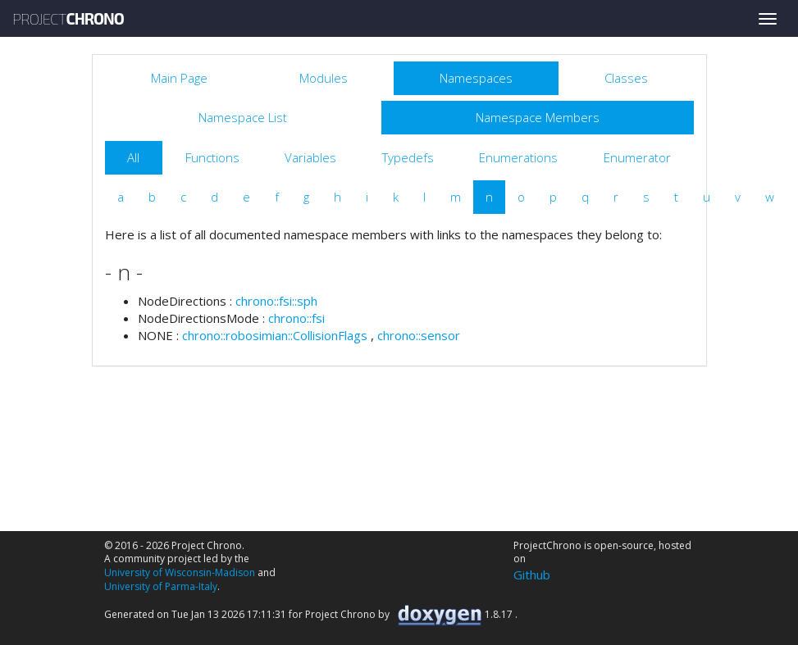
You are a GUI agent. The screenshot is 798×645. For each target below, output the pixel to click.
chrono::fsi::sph (276, 301)
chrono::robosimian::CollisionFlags (274, 335)
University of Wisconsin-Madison (179, 572)
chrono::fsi (296, 318)
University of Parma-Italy (160, 586)
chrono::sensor (418, 335)
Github (531, 574)
